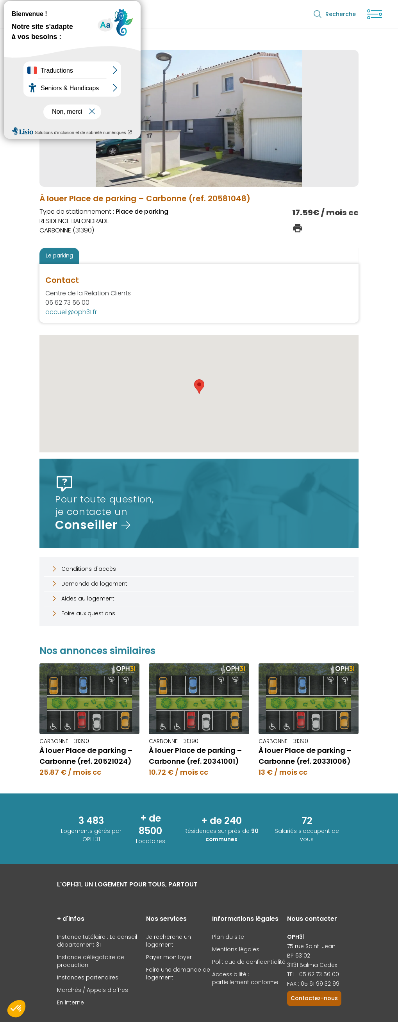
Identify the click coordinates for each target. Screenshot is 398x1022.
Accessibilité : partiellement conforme (245, 978)
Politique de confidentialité (249, 962)
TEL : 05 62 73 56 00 (313, 974)
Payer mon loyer (169, 957)
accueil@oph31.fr (71, 311)
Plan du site (228, 937)
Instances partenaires (87, 977)
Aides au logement (82, 598)
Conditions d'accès (83, 569)
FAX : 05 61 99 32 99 (313, 984)
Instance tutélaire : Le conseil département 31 (97, 941)
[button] (199, 386)
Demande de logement (88, 584)
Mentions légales (235, 949)
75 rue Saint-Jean (311, 946)
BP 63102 (298, 955)
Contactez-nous (314, 998)
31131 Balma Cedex (312, 965)
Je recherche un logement (168, 941)
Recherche (334, 14)
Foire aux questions (82, 613)
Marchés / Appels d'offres (92, 990)
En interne (70, 1002)
